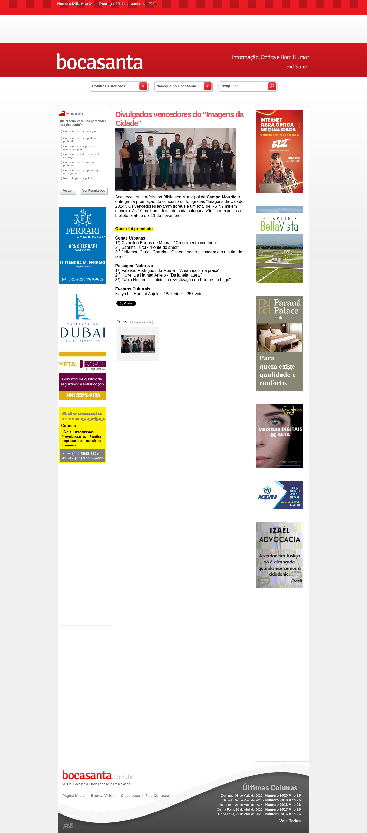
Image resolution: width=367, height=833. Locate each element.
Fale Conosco (157, 796)
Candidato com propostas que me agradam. (82, 172)
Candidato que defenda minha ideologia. (82, 156)
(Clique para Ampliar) (141, 322)
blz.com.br (68, 826)
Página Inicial (74, 796)
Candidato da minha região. (80, 131)
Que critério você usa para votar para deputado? (82, 123)
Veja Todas (290, 821)
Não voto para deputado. (79, 178)
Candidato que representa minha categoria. (79, 148)
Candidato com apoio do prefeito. (78, 164)
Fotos (135, 321)
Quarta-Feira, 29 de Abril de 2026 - (259, 814)
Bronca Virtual (103, 796)
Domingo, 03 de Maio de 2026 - (261, 795)
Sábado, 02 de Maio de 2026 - (262, 800)
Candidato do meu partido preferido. (79, 140)
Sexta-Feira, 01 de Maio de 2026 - (259, 805)
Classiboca (130, 796)
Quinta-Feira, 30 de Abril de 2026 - (259, 809)
